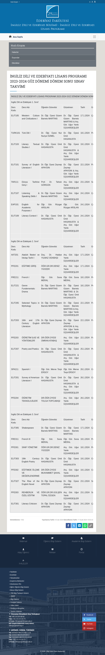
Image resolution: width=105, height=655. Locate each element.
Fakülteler (13, 572)
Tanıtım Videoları (16, 611)
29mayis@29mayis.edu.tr (23, 621)
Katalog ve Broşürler (17, 608)
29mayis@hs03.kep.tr (16, 626)
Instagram (87, 628)
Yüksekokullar (14, 578)
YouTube (87, 624)
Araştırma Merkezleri (17, 581)
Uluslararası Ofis (15, 584)
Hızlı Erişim (14, 2)
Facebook (87, 615)
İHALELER (23, 562)
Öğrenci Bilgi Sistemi (52, 540)
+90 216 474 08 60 (18, 617)
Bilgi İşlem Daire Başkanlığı (55, 651)
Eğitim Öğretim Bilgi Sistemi (19, 587)
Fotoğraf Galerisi (16, 602)
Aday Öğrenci (23, 551)
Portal (81, 551)
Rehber (52, 551)
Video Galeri (14, 605)
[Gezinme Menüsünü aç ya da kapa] (94, 36)
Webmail (23, 540)
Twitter (86, 619)
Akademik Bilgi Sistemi (81, 540)
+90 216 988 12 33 (24, 633)
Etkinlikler (15, 63)
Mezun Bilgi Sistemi (16, 590)
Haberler (15, 52)
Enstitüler (13, 575)
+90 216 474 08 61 (23, 635)
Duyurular (15, 58)
